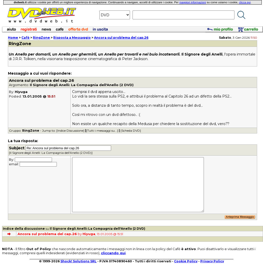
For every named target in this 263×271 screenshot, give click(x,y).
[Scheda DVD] (131, 130)
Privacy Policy (212, 261)
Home (13, 37)
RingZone (41, 37)
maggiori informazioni (192, 2)
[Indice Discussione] (70, 130)
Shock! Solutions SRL (78, 261)
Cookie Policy (186, 261)
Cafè (25, 37)
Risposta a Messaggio (72, 37)
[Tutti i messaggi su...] (102, 130)
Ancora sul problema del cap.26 (121, 37)
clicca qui (245, 2)
